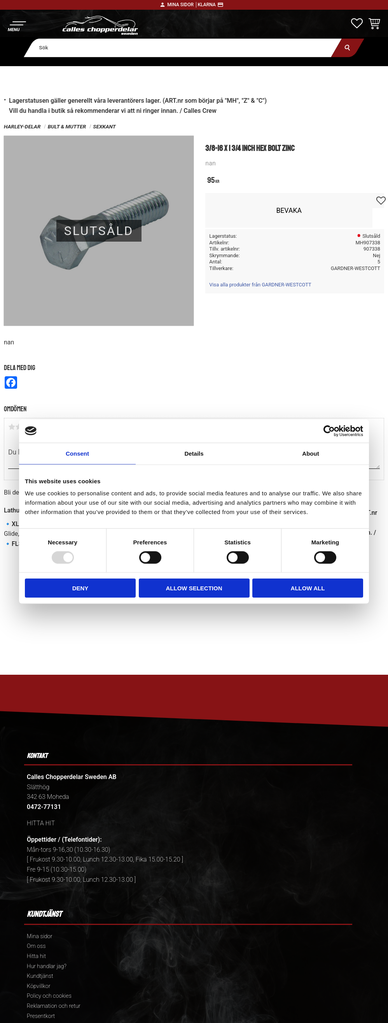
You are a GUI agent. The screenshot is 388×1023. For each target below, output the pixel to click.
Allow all (308, 588)
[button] (16, 25)
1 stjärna (11, 426)
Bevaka (289, 210)
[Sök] (347, 48)
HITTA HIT (41, 823)
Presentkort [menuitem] (41, 1016)
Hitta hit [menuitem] (36, 956)
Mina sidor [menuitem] (39, 936)
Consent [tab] (77, 453)
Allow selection (194, 588)
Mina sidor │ (182, 4)
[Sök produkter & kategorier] (183, 48)
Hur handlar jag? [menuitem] (46, 966)
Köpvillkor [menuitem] (39, 986)
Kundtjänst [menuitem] (40, 976)
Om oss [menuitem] (36, 946)
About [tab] (310, 453)
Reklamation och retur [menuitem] (53, 1006)
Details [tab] (193, 453)
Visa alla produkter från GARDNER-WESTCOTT (260, 285)
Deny (80, 588)
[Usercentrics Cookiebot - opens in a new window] (329, 431)
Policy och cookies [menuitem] (49, 996)
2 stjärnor (18, 426)
